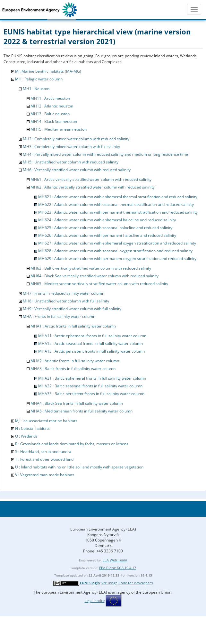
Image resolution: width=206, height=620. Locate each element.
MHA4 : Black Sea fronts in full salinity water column (76, 403)
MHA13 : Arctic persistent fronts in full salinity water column (91, 351)
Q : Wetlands (26, 436)
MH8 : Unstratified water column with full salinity (66, 301)
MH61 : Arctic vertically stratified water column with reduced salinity (90, 179)
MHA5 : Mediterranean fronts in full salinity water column (81, 411)
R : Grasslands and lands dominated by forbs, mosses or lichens (71, 444)
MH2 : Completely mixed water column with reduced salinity (76, 139)
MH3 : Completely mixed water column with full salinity (71, 146)
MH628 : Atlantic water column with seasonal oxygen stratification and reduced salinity (115, 251)
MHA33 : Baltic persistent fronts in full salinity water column (91, 393)
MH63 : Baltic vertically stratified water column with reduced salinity (90, 268)
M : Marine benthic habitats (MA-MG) (48, 71)
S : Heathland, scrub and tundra (43, 451)
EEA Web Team (115, 560)
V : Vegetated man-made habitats (44, 474)
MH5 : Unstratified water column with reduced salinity (70, 162)
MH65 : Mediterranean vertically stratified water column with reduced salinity (99, 283)
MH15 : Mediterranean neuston (58, 129)
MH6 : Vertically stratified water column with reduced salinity (77, 169)
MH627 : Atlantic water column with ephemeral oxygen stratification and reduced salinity (117, 243)
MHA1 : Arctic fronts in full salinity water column (73, 326)
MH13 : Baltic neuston (50, 113)
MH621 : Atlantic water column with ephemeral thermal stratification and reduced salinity (117, 196)
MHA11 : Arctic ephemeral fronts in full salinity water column (92, 335)
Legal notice (95, 600)
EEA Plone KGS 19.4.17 (117, 567)
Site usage (109, 582)
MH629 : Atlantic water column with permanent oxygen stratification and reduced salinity (117, 258)
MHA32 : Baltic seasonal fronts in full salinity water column (90, 386)
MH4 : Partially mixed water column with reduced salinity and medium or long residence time (105, 154)
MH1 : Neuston (36, 88)
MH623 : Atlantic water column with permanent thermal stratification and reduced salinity (118, 212)
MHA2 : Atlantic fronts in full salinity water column (74, 361)
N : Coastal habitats (32, 428)
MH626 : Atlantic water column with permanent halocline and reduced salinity (107, 235)
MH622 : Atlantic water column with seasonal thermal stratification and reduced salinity (116, 204)
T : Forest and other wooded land (44, 459)
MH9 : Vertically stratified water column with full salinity (72, 308)
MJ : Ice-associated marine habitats (46, 420)
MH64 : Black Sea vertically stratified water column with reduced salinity (94, 276)
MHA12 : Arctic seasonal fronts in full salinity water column (90, 343)
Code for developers (135, 582)
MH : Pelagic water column (39, 79)
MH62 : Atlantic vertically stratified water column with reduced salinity (92, 187)
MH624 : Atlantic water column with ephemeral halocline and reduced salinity (107, 220)
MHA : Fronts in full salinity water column (59, 316)
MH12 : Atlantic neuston (51, 106)
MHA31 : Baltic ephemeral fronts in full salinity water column (92, 378)
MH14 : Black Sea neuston (53, 121)
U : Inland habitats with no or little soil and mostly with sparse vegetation (79, 467)
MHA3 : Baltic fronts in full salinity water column (73, 368)
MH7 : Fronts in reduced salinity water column (63, 293)
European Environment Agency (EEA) (103, 529)
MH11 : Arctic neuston (50, 98)
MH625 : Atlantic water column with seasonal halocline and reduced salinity (105, 227)
